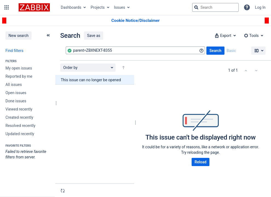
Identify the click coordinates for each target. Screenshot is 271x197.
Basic (231, 50)
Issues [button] (119, 7)
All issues (13, 84)
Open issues (15, 93)
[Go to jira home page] (34, 7)
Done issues (15, 101)
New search (18, 35)
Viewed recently (18, 109)
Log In (260, 7)
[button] (6, 7)
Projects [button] (98, 7)
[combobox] (135, 50)
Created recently (19, 117)
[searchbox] (215, 7)
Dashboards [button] (71, 7)
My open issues (18, 68)
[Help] (247, 7)
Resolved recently (20, 125)
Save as (93, 35)
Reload (200, 162)
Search (215, 50)
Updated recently (19, 134)
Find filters (14, 50)
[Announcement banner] (135, 20)
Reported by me (18, 76)
